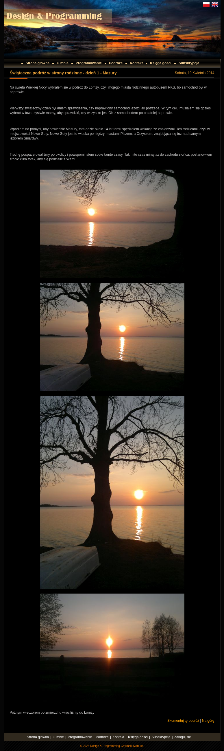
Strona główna (38, 63)
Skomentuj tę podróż (183, 721)
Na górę (208, 721)
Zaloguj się (182, 737)
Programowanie (89, 63)
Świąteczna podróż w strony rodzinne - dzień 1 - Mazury (63, 73)
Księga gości (160, 63)
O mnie (63, 63)
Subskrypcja (189, 63)
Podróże (116, 63)
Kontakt (136, 63)
